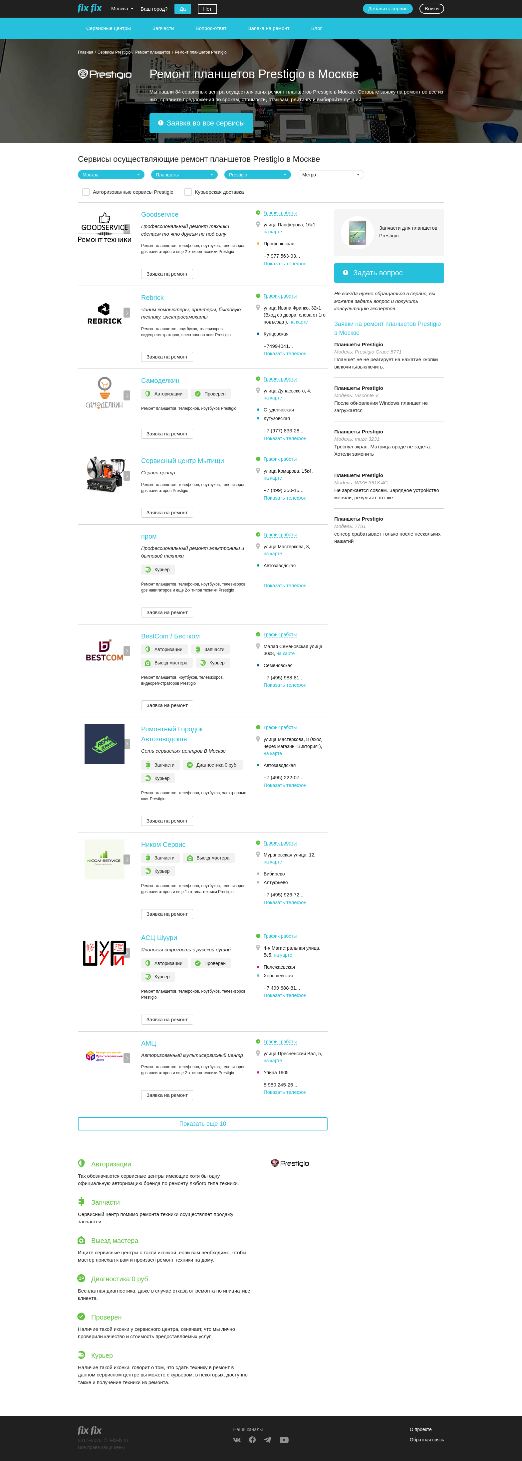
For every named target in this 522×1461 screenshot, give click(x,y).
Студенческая (279, 409)
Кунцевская (276, 334)
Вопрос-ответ (210, 28)
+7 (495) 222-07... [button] (284, 777)
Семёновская (278, 665)
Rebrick (152, 297)
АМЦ (148, 1043)
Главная (85, 52)
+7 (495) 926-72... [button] (284, 894)
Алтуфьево (276, 882)
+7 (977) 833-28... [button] (284, 430)
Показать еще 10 (202, 1123)
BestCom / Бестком (170, 636)
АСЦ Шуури (159, 937)
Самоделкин (160, 380)
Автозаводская (280, 565)
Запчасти (163, 28)
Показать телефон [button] (285, 263)
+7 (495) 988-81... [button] (284, 677)
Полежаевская (279, 967)
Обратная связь (427, 1439)
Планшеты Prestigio (358, 344)
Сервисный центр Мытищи (182, 460)
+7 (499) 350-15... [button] (284, 490)
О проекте (421, 1429)
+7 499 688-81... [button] (282, 988)
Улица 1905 (276, 1072)
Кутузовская (277, 418)
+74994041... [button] (278, 346)
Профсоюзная (279, 243)
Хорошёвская (278, 975)
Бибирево (274, 873)
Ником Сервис (163, 844)
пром (149, 536)
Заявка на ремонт (268, 28)
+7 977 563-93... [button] (282, 256)
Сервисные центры (108, 28)
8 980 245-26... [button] (280, 1085)
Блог (316, 28)
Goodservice (159, 214)
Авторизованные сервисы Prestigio (133, 192)
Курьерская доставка (219, 192)
